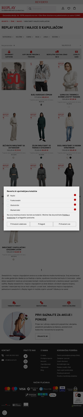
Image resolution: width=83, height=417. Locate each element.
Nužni (12, 195)
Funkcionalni (15, 200)
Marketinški (15, 210)
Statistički (14, 205)
